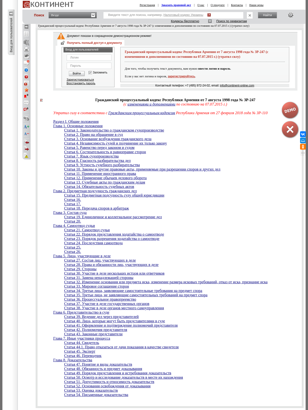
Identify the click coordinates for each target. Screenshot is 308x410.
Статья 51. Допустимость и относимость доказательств (109, 382)
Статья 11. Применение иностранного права (100, 174)
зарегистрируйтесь (181, 76)
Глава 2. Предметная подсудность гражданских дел (95, 191)
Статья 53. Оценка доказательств (91, 390)
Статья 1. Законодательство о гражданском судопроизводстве (114, 130)
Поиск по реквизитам (231, 21)
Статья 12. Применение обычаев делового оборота (105, 178)
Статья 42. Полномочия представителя (95, 330)
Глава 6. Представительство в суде (81, 312)
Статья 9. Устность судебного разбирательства (102, 165)
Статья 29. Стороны (80, 269)
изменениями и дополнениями (151, 104)
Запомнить (100, 72)
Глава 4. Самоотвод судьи (74, 226)
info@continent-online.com (237, 85)
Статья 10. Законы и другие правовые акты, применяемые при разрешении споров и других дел (142, 169)
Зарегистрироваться (80, 79)
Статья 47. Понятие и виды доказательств (98, 364)
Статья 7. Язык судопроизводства (91, 156)
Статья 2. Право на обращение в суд (93, 134)
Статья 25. (72, 247)
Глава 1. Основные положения (78, 126)
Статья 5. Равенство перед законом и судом (99, 147)
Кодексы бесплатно (185, 21)
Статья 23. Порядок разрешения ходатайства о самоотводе (111, 239)
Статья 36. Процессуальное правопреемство (100, 299)
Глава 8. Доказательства (72, 360)
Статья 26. (72, 252)
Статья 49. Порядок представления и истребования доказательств (117, 373)
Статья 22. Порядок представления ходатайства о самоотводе (114, 234)
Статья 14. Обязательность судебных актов (99, 187)
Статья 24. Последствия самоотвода (93, 243)
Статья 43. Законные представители (93, 334)
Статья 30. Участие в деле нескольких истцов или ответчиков (114, 273)
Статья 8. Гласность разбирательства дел (97, 161)
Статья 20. (72, 221)
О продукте (218, 5)
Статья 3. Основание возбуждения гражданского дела (107, 139)
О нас (200, 5)
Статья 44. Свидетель (81, 343)
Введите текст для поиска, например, (155, 15)
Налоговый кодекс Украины (183, 15)
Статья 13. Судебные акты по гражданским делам (104, 182)
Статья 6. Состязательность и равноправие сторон (105, 152)
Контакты (237, 5)
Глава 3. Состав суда (70, 213)
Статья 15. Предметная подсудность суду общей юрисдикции (114, 195)
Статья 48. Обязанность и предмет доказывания (103, 369)
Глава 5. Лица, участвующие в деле (82, 256)
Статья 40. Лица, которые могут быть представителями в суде (114, 321)
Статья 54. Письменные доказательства (96, 395)
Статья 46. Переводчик (82, 356)
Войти (77, 73)
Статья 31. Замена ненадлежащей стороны (98, 278)
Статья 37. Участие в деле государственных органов (106, 304)
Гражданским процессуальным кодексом (141, 113)
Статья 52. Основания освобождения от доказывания (107, 386)
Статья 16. (72, 200)
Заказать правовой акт (176, 5)
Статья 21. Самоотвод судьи (87, 230)
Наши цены (256, 5)
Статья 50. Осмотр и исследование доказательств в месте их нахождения (123, 377)
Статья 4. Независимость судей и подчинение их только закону (115, 143)
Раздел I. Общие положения (76, 121)
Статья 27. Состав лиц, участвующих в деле (100, 260)
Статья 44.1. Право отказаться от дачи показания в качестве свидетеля (121, 347)
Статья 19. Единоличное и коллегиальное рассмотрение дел (113, 217)
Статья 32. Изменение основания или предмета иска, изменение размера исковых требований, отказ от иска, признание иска (166, 282)
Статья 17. (72, 204)
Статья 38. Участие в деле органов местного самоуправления (114, 308)
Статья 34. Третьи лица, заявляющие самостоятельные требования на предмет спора (133, 291)
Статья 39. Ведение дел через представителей (101, 317)
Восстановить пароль (81, 83)
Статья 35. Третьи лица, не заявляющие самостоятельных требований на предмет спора (135, 295)
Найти (267, 15)
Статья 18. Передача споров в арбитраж (96, 208)
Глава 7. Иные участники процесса (81, 338)
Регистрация (147, 5)
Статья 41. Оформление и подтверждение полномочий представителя (121, 325)
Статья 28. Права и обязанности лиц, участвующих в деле (111, 265)
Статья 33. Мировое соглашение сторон (96, 286)
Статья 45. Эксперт (79, 351)
